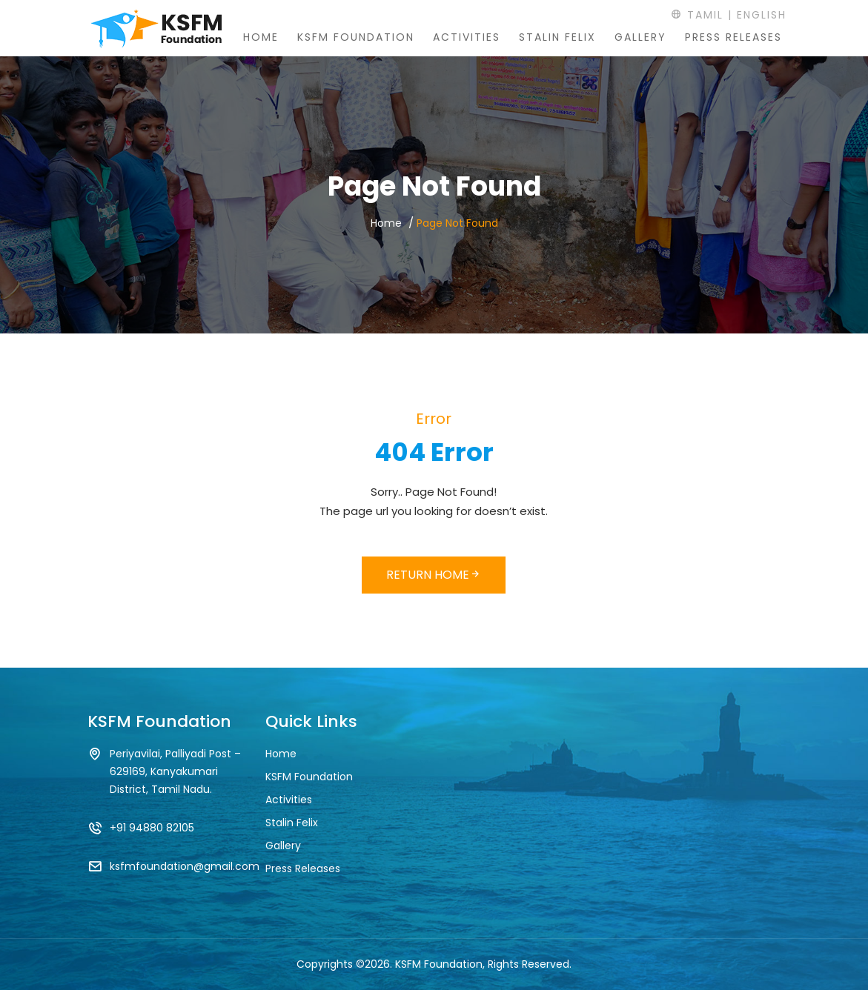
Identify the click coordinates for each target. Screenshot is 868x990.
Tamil (697, 14)
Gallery (640, 37)
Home (261, 37)
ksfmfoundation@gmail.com (184, 866)
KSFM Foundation (355, 37)
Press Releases (733, 37)
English (761, 14)
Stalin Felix (557, 37)
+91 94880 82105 (152, 827)
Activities (466, 37)
